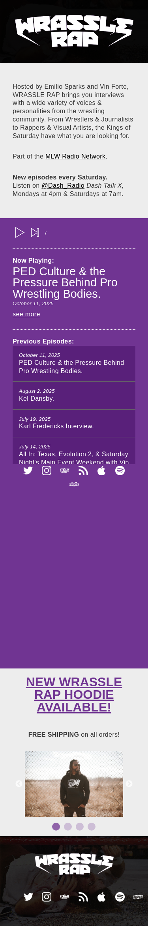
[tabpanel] (74, 784)
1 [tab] (56, 827)
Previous (19, 784)
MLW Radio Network (75, 156)
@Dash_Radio (62, 185)
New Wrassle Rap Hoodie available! (74, 694)
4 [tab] (92, 827)
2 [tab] (68, 827)
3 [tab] (80, 827)
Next (129, 784)
